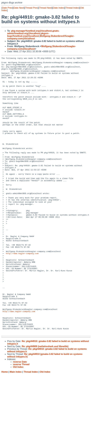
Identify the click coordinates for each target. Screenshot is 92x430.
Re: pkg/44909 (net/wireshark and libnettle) (45, 402)
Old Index (45, 427)
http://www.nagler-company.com (22, 293)
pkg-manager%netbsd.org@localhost (31, 31)
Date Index (58, 8)
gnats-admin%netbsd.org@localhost (33, 32)
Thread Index (72, 8)
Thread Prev (31, 8)
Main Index (16, 427)
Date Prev (7, 8)
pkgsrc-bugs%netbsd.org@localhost (28, 34)
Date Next (19, 8)
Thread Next (45, 8)
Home (4, 427)
